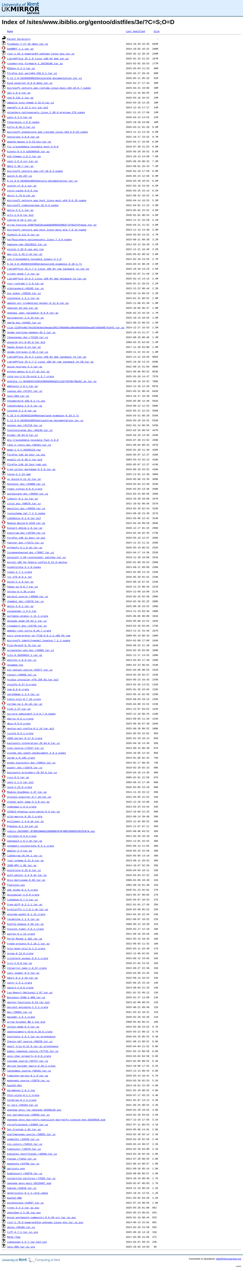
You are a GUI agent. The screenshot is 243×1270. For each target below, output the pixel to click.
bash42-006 (14, 1197)
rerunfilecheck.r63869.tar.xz (27, 1124)
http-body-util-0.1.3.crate (26, 948)
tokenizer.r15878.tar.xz (24, 1149)
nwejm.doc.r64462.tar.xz (24, 322)
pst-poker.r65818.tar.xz (24, 293)
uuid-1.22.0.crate (19, 787)
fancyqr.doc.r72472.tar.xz (25, 542)
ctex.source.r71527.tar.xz (25, 748)
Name (10, 31)
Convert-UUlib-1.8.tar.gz (24, 528)
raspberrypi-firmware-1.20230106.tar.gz (35, 63)
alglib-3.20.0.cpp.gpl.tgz (25, 249)
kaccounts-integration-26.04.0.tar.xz (33, 743)
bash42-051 (14, 1085)
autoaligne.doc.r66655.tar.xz (27, 493)
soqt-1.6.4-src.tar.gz (22, 161)
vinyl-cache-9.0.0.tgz (22, 190)
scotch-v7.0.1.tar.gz (21, 185)
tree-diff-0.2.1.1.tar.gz (24, 904)
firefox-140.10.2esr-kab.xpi (27, 464)
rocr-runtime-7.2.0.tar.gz (25, 283)
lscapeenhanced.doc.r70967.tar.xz (30, 552)
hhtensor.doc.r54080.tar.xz (26, 484)
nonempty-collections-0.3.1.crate (30, 845)
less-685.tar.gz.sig (21, 1246)
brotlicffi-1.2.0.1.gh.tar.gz (27, 909)
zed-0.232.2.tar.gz (20, 97)
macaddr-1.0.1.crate (21, 1017)
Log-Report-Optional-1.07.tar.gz (30, 992)
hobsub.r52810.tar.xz (21, 1188)
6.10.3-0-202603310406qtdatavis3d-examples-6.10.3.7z (44, 264)
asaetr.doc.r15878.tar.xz (24, 767)
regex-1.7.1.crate (19, 572)
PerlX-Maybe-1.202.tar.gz (24, 938)
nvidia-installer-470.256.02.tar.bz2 (32, 679)
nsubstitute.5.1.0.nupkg (24, 567)
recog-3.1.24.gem (19, 474)
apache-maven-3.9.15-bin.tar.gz (29, 141)
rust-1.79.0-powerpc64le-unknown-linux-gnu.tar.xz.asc (45, 1222)
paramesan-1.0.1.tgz (21, 1090)
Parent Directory (19, 39)
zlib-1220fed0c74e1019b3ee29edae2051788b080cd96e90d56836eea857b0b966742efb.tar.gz (65, 327)
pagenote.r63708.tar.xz (23, 1163)
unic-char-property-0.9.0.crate (29, 1056)
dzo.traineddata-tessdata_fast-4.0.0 (32, 440)
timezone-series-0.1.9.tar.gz (27, 1075)
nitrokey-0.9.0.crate (21, 836)
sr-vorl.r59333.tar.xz (22, 1105)
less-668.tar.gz (18, 396)
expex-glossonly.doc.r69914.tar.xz (31, 762)
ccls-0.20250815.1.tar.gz (24, 655)
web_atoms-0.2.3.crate (22, 889)
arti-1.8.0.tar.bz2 (20, 215)
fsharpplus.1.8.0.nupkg (23, 122)
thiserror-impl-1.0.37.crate (27, 968)
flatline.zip (16, 885)
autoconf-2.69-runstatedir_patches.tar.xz (36, 557)
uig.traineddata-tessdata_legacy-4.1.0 (34, 259)
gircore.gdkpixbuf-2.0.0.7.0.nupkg (31, 713)
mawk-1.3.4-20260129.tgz (24, 449)
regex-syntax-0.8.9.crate (24, 488)
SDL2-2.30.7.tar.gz (20, 166)
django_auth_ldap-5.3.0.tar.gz (28, 801)
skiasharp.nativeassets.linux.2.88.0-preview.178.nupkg (46, 112)
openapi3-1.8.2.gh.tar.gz (24, 841)
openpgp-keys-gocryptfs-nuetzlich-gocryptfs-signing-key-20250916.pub (56, 1119)
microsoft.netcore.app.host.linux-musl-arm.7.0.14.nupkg (46, 229)
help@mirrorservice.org (228, 1258)
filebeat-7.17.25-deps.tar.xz (27, 44)
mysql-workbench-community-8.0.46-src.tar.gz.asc (41, 1217)
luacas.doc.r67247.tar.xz (24, 391)
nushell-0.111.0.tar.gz (23, 234)
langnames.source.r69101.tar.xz (29, 1070)
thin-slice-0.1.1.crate (23, 1095)
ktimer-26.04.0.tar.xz (22, 435)
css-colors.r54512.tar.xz (24, 1144)
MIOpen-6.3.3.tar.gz (21, 68)
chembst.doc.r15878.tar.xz (25, 601)
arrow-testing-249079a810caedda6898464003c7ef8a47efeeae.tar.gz (52, 224)
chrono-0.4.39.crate (21, 591)
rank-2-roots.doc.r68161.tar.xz (29, 444)
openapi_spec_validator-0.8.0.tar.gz (32, 312)
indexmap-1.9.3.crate (21, 806)
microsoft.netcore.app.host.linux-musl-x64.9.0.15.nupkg (46, 200)
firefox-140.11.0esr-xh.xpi (26, 537)
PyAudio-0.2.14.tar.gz (22, 826)
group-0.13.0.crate (20, 953)
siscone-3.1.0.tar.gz (21, 410)
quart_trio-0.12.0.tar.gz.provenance (32, 1046)
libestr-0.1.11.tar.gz (22, 498)
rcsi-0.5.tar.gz (18, 777)
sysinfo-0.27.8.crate (21, 684)
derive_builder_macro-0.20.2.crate (31, 1065)
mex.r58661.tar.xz (19, 1012)
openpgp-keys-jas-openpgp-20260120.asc (34, 1109)
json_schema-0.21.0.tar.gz (25, 860)
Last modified (135, 31)
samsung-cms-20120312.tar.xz (27, 244)
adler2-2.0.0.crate (20, 987)
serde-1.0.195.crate (21, 757)
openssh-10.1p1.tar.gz (22, 308)
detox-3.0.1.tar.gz (20, 606)
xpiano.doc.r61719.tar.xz (24, 425)
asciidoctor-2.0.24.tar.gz (25, 317)
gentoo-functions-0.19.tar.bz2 (28, 1002)
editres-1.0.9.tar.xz (21, 660)
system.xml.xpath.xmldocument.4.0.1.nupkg (36, 753)
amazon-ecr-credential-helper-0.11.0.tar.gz (38, 303)
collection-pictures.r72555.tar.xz (31, 1178)
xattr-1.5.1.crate (19, 982)
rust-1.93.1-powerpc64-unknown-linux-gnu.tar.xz (41, 53)
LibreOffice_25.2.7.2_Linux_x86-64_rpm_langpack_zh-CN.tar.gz (50, 361)
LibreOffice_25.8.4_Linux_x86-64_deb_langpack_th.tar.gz (46, 356)
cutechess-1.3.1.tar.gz (23, 298)
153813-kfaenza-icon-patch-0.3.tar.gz (33, 811)
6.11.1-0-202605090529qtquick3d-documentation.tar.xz (44, 78)
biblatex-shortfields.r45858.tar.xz (32, 1153)
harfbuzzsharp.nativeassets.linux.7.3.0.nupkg (39, 239)
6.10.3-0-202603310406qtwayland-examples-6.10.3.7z (43, 415)
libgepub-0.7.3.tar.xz (22, 899)
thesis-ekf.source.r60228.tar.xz (30, 1041)
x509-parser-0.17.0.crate (24, 738)
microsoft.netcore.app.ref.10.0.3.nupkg (35, 171)
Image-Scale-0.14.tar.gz (24, 347)
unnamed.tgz (15, 665)
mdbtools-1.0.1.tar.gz (22, 386)
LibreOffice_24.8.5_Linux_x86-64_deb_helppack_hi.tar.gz (46, 278)
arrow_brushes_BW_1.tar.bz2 (26, 1021)
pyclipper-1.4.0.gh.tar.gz (25, 821)
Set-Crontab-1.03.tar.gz (24, 1129)
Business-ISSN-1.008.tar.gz (26, 997)
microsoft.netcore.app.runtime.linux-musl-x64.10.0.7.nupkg (49, 88)
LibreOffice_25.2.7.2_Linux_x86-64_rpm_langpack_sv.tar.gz (48, 268)
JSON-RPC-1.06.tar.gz (21, 865)
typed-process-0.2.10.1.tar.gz (28, 943)
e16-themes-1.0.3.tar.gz (24, 156)
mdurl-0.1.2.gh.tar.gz (22, 977)
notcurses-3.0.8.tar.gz (23, 136)
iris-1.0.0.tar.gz (19, 963)
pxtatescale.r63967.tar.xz (25, 1202)
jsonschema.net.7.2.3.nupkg (26, 513)
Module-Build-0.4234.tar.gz (26, 523)
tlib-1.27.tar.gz (19, 709)
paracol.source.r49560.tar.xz (27, 596)
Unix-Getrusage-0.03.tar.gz (26, 880)
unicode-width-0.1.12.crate (26, 914)
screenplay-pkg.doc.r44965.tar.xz (30, 650)
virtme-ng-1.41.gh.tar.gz (24, 704)
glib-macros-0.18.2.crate (24, 816)
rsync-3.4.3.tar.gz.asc (23, 1207)
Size (157, 31)
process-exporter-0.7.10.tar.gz (29, 797)
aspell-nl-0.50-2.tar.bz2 (24, 459)
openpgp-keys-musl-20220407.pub (29, 1183)
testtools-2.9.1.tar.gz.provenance (31, 1036)
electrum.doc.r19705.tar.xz (26, 532)
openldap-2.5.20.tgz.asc (24, 1212)
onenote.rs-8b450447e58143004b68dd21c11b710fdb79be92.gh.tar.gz (52, 381)
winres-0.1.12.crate (21, 933)
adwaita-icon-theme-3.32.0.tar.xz (30, 102)
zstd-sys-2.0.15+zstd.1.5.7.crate (30, 376)
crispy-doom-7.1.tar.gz (23, 273)
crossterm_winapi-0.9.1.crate (27, 958)
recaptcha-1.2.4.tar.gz (23, 919)
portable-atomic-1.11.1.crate (27, 616)
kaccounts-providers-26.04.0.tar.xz (32, 772)
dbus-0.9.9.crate (19, 723)
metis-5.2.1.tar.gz (20, 210)
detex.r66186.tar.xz (21, 1227)
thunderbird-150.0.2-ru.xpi (26, 400)
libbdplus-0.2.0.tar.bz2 (24, 518)
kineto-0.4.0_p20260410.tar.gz (28, 151)
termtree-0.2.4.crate (21, 1100)
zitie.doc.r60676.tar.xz (24, 503)
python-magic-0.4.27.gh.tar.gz (28, 371)
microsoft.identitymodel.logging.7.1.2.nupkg (38, 640)
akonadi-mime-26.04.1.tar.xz (27, 620)
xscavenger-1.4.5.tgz (21, 611)
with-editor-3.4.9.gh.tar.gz (27, 875)
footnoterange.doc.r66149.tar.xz (30, 430)
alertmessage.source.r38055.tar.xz (31, 1134)
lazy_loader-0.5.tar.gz (23, 973)
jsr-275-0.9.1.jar (19, 576)
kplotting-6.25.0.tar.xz (24, 870)
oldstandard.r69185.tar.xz (25, 288)
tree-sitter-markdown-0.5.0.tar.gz (31, 469)
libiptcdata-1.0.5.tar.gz (24, 405)
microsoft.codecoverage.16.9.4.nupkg (32, 205)
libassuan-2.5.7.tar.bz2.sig (27, 1241)
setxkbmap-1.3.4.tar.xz (23, 694)
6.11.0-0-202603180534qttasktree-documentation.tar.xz (45, 420)
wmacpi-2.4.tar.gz (19, 850)
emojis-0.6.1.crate (20, 718)
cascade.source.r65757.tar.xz (27, 1061)
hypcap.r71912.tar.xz (21, 1158)
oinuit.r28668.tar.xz (21, 674)
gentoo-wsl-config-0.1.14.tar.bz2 (30, 728)
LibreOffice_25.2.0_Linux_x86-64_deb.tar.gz (38, 58)
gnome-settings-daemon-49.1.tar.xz (31, 332)
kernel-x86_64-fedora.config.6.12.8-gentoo (37, 562)
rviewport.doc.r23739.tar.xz (27, 625)
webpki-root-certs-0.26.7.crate (29, 630)
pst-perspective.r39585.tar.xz (28, 1114)
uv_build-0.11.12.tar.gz (24, 479)
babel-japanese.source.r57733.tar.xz (32, 1051)
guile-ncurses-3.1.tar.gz (24, 366)
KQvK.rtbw (13, 1237)
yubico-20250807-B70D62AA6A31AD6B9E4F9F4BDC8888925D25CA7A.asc (51, 831)
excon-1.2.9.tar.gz (20, 581)
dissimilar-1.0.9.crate (23, 894)
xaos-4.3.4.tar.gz (19, 117)
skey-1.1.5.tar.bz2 (20, 782)
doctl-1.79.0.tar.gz (21, 195)
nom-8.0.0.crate (18, 689)
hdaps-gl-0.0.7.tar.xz (22, 586)
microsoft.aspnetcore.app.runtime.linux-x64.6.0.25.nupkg (47, 132)
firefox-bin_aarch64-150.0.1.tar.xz (32, 73)
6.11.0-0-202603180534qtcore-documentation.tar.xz (42, 180)
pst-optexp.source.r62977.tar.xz (30, 669)
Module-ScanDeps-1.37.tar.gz (27, 792)
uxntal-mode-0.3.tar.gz (23, 1026)
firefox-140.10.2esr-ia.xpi (26, 454)
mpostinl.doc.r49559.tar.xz (26, 508)
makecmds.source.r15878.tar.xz (28, 1080)
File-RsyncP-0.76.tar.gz (24, 645)
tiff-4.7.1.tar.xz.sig (22, 1232)
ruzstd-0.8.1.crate (20, 733)
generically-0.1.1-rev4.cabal (27, 1193)
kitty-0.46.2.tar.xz (21, 127)
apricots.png (16, 1168)
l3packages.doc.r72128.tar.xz (27, 337)
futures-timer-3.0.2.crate (25, 929)
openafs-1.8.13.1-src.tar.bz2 (27, 107)
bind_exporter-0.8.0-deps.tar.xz (30, 83)
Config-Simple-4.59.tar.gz (25, 924)
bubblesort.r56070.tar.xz (24, 1173)
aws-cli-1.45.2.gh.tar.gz (24, 254)
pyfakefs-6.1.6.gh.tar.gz (24, 547)
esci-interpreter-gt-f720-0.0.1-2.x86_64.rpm (38, 635)
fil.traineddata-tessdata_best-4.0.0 (32, 146)
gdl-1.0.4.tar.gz (19, 92)
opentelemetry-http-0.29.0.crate (30, 1031)
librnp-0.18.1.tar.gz (21, 220)
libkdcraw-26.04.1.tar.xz (24, 855)
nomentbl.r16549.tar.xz (23, 1139)
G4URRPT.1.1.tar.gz (20, 48)
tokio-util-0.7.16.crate (24, 699)
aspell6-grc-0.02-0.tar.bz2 (26, 342)
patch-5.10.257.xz (19, 176)
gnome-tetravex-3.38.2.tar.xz (27, 352)
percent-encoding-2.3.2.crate (27, 1007)
